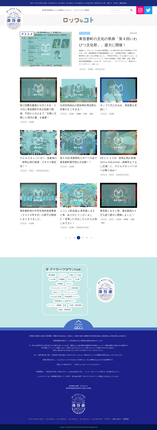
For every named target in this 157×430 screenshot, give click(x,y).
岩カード (109, 3)
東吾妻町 (52, 275)
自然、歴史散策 (76, 305)
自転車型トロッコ (72, 296)
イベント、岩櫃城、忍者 (57, 305)
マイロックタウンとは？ (40, 3)
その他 (91, 69)
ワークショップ (100, 69)
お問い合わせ (123, 3)
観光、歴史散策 (65, 309)
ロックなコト (61, 3)
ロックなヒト (70, 3)
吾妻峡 (60, 284)
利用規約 (126, 419)
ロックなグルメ (79, 3)
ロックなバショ (52, 3)
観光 (92, 113)
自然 (86, 113)
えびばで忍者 (56, 296)
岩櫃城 (79, 113)
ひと (70, 279)
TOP (31, 3)
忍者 (133, 219)
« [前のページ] (65, 237)
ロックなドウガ (89, 3)
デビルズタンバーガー (100, 3)
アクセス (115, 3)
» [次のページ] (91, 237)
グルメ (31, 170)
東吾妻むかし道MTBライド (65, 301)
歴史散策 (75, 288)
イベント (83, 69)
